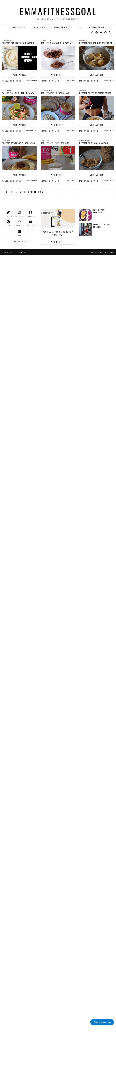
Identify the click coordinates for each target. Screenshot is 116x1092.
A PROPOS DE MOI (96, 27)
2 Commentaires (108, 130)
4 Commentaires (108, 180)
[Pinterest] (97, 32)
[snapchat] (19, 223)
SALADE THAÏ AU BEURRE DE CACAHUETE (21, 93)
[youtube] (30, 223)
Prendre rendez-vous (102, 1022)
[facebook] (30, 213)
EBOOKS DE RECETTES (63, 27)
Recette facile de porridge (55, 143)
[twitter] (8, 213)
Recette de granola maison (93, 143)
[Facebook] (105, 32)
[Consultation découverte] (85, 215)
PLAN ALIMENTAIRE (40, 27)
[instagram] (19, 213)
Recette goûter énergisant (55, 93)
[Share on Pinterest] (20, 80)
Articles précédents (31, 192)
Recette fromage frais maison (18, 43)
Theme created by (102, 252)
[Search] (110, 32)
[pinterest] (8, 223)
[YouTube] (101, 32)
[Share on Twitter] (17, 80)
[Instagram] (92, 32)
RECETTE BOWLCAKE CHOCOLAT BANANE (21, 143)
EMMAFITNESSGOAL (58, 11)
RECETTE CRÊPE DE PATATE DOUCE (95, 93)
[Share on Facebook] (14, 80)
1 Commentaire (31, 130)
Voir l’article (19, 75)
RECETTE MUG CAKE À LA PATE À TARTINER (61, 43)
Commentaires (32, 80)
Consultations (18, 27)
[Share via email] (11, 80)
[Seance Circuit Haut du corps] (85, 229)
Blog (80, 27)
